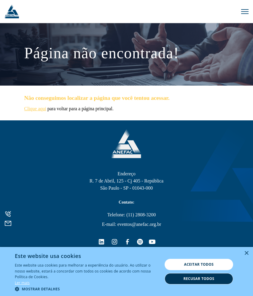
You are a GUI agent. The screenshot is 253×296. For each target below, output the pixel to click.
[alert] (126, 271)
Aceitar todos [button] (199, 264)
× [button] (246, 253)
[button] (86, 289)
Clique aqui (35, 108)
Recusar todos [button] (198, 278)
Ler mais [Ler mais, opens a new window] (22, 282)
